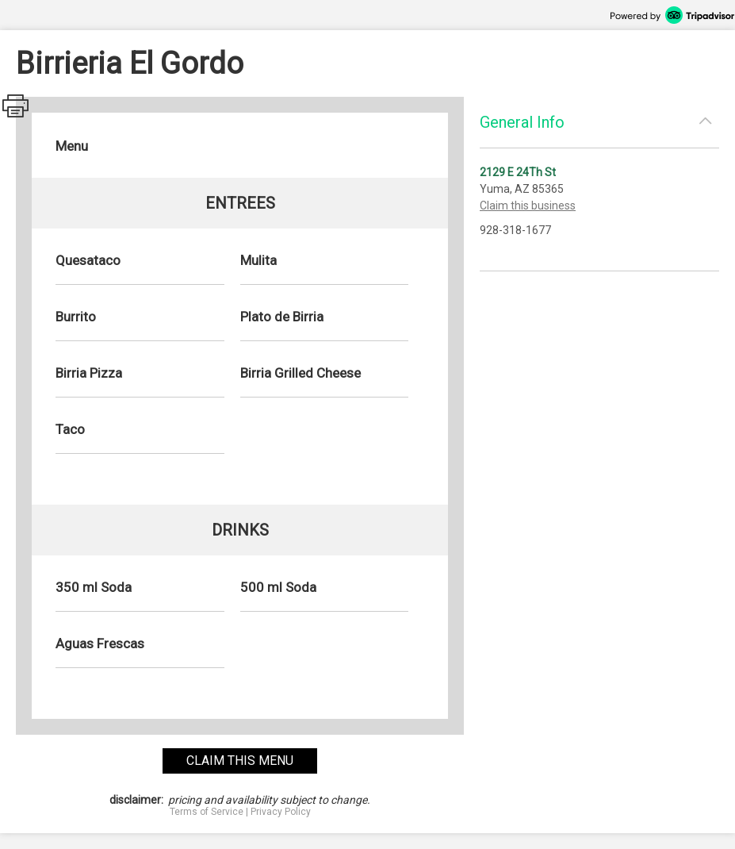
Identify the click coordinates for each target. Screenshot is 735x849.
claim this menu (239, 760)
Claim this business (528, 205)
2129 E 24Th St (518, 172)
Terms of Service (206, 811)
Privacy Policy (281, 811)
